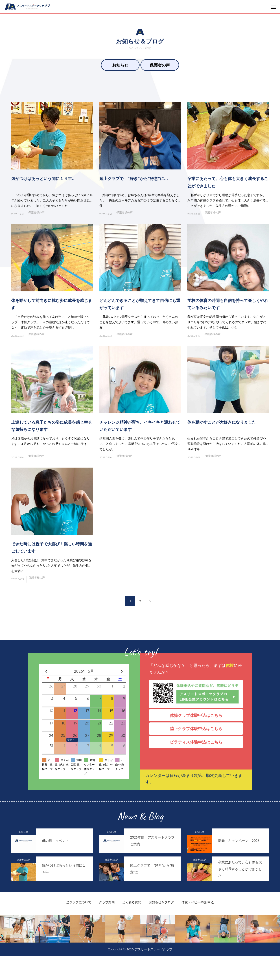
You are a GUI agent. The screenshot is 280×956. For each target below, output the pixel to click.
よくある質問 (131, 902)
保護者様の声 (36, 212)
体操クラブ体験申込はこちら (198, 715)
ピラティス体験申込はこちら (198, 741)
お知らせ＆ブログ (161, 902)
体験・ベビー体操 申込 (198, 902)
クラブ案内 (107, 902)
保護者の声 (160, 65)
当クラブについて (78, 902)
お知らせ (120, 65)
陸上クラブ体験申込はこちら (198, 728)
